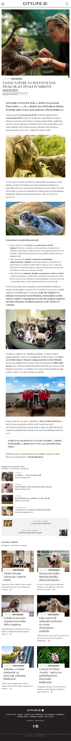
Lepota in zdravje (33, 714)
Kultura (49, 717)
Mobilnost (23, 717)
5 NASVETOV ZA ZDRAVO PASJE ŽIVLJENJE (33, 510)
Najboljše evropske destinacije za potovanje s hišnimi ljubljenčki (14, 674)
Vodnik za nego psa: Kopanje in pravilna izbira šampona (15, 621)
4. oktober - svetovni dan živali (28, 475)
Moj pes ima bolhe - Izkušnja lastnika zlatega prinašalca (50, 576)
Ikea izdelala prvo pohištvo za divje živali (32, 498)
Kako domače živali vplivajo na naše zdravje (33, 486)
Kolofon (50, 734)
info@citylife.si (39, 736)
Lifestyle (18, 473)
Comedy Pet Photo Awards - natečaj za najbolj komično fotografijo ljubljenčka (50, 675)
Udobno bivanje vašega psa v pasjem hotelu (15, 576)
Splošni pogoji (41, 734)
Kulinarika (49, 714)
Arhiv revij (39, 720)
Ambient (60, 714)
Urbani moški (37, 717)
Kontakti (30, 720)
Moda (20, 714)
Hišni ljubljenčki (16, 79)
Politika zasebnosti (61, 734)
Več (10, 589)
